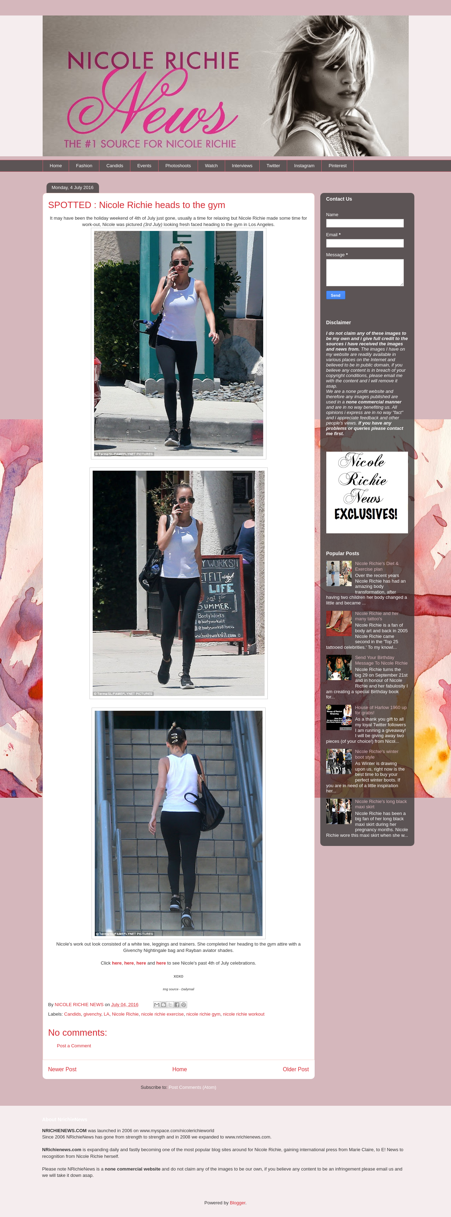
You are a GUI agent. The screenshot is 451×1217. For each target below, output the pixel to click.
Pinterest (338, 165)
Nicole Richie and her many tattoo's (377, 616)
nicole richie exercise (162, 1014)
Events (144, 165)
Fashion (84, 165)
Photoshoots (178, 165)
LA (107, 1014)
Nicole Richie (125, 1014)
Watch (211, 165)
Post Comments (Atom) (192, 1087)
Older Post (296, 1069)
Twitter (273, 165)
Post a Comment (74, 1045)
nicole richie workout (244, 1014)
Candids (114, 165)
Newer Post (62, 1069)
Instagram (304, 165)
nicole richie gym (203, 1014)
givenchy (92, 1014)
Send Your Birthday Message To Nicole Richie (381, 660)
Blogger (237, 1202)
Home (56, 165)
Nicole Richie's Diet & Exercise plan (377, 566)
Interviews (242, 165)
